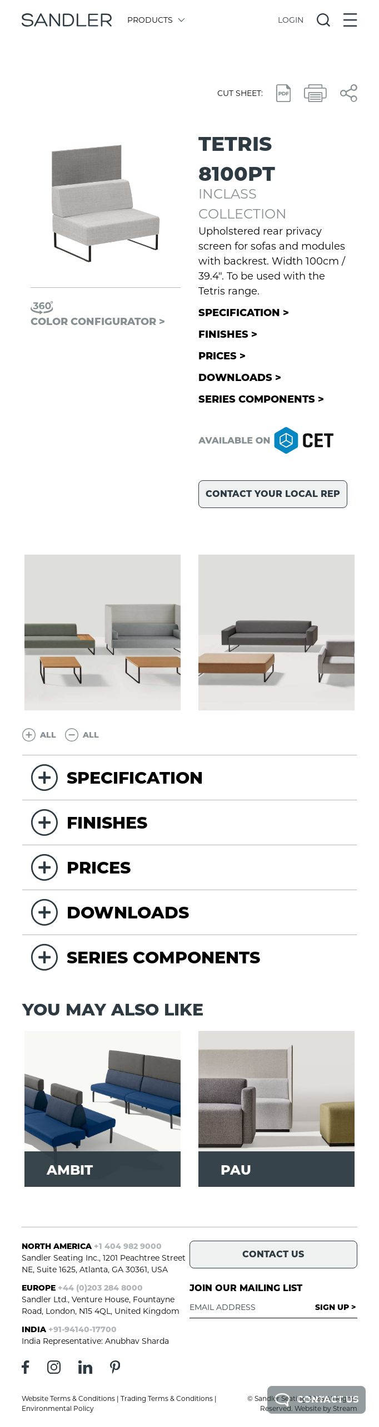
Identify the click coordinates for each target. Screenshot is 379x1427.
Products (155, 20)
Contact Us (316, 1399)
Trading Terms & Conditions (167, 1398)
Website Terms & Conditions (68, 1398)
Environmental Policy (58, 1408)
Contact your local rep (273, 494)
